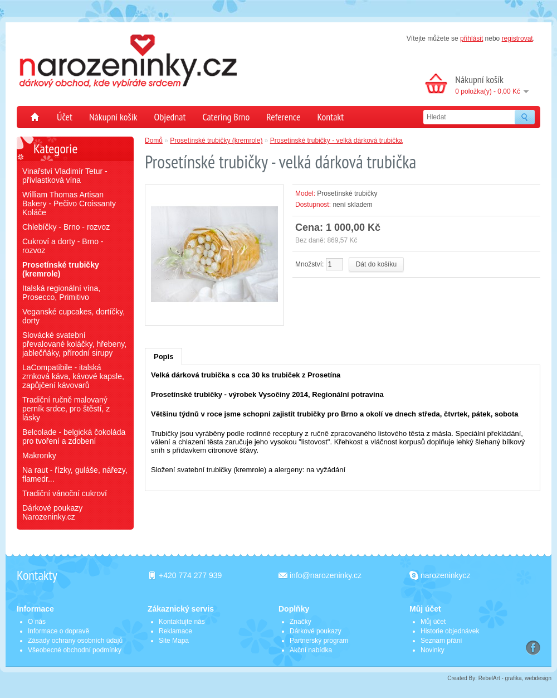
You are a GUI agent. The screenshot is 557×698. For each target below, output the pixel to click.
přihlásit (471, 38)
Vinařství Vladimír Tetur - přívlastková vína (65, 176)
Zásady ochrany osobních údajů (75, 640)
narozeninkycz (446, 575)
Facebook (533, 648)
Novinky (432, 650)
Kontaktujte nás (182, 622)
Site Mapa (174, 640)
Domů (31, 117)
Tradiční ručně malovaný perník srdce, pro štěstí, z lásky (66, 408)
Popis (163, 356)
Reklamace (175, 631)
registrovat (517, 38)
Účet (64, 116)
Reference (283, 116)
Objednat (170, 116)
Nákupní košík (113, 116)
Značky (300, 622)
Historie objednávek (450, 631)
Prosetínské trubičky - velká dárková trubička (336, 140)
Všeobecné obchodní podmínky (74, 650)
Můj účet (433, 622)
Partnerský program (319, 640)
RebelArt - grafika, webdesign (514, 678)
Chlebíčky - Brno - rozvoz (66, 226)
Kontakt (330, 116)
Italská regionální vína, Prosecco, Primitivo (61, 293)
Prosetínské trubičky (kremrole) (216, 140)
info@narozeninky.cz (325, 575)
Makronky (39, 455)
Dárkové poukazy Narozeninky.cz (52, 512)
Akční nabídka (311, 650)
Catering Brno (226, 116)
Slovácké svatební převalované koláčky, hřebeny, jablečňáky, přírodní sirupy (74, 344)
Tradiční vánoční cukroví (64, 493)
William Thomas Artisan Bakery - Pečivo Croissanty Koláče (69, 203)
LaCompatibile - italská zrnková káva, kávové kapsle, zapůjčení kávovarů (73, 376)
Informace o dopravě (58, 631)
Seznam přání (441, 640)
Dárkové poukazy (315, 631)
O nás (37, 622)
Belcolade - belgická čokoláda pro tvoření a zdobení (73, 436)
